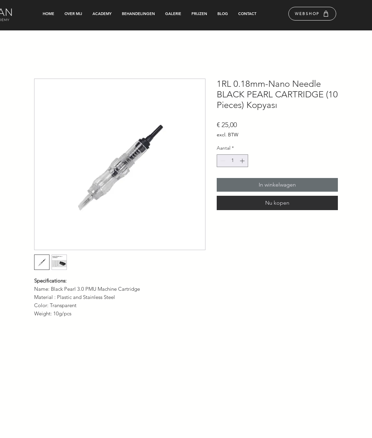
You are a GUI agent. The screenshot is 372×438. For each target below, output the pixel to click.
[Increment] (243, 161)
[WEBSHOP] (312, 13)
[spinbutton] (232, 161)
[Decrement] (222, 161)
